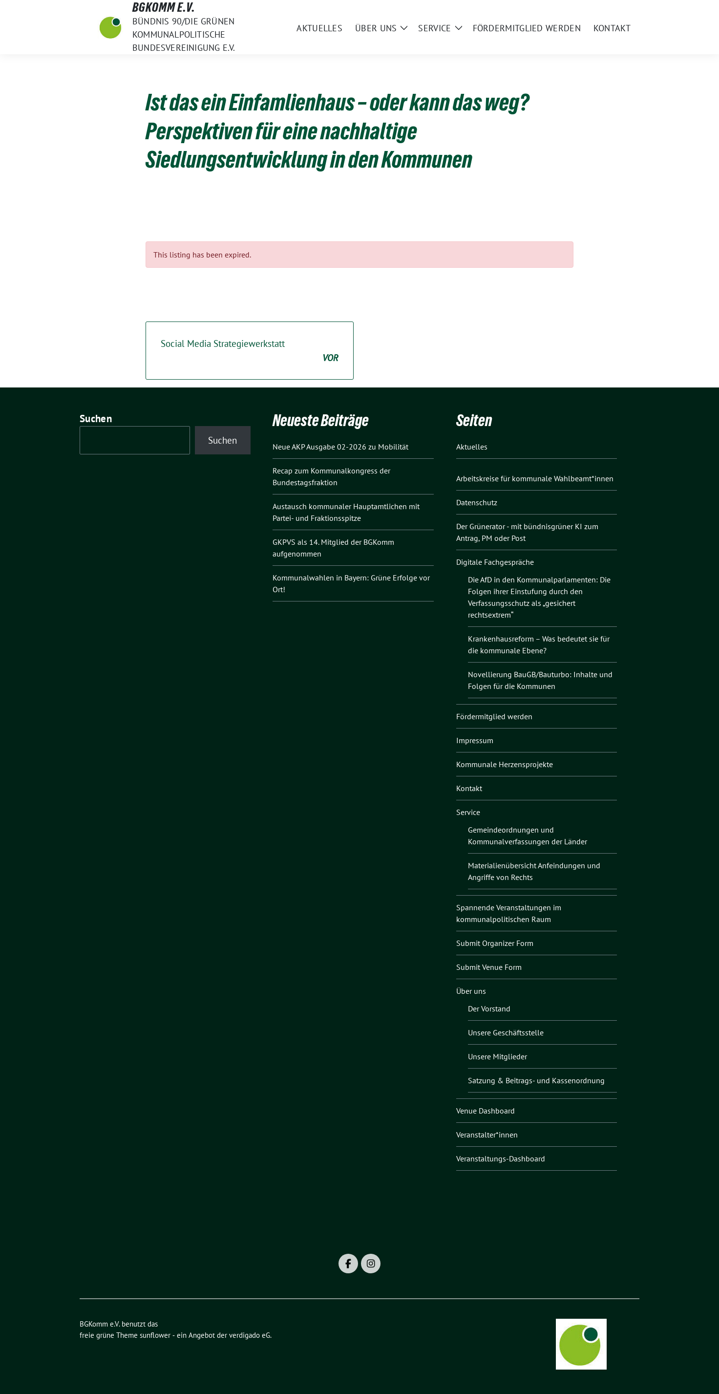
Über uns (471, 991)
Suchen (96, 418)
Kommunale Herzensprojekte (504, 764)
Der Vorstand (489, 1008)
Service (468, 812)
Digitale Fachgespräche (495, 562)
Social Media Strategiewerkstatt (249, 351)
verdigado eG (249, 1335)
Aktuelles (471, 446)
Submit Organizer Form (494, 943)
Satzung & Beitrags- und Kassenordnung (536, 1080)
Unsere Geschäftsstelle (506, 1032)
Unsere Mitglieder (497, 1056)
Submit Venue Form (489, 967)
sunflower (155, 1335)
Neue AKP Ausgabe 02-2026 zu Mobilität (340, 446)
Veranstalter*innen (487, 1134)
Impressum (474, 740)
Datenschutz (476, 502)
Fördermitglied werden (494, 716)
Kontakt (469, 788)
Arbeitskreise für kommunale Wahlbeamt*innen (534, 478)
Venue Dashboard (485, 1110)
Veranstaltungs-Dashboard (500, 1158)
